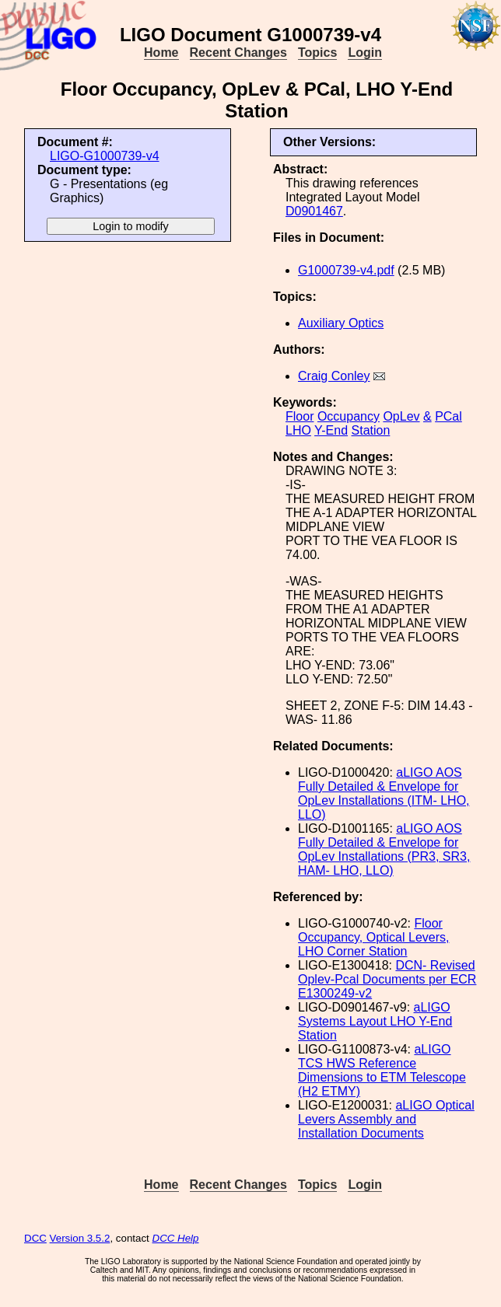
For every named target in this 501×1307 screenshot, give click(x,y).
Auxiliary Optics (341, 323)
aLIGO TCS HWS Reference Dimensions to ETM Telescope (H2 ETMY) (382, 1070)
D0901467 (314, 211)
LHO (298, 430)
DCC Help (175, 1238)
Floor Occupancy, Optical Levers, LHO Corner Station (373, 937)
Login (365, 52)
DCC (35, 1238)
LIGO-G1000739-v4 (104, 156)
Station (371, 430)
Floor (300, 416)
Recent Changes (238, 52)
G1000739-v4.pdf (346, 270)
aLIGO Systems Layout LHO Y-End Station (375, 1021)
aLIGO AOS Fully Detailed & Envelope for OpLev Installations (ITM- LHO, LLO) (384, 793)
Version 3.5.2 (80, 1238)
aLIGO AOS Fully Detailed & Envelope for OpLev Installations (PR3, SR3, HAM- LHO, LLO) (384, 849)
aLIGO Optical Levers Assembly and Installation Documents (386, 1119)
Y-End (331, 430)
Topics (317, 52)
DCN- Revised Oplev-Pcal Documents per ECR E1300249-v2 (387, 979)
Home (161, 52)
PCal (448, 416)
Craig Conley (334, 376)
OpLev (401, 416)
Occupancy (348, 416)
